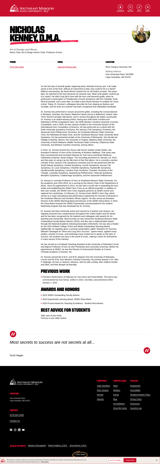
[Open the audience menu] (120, 8)
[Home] (32, 8)
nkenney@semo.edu (67, 67)
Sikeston (100, 399)
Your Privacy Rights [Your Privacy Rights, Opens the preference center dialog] (115, 460)
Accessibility (135, 390)
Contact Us (15, 421)
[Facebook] (11, 430)
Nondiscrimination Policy (140, 395)
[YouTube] (23, 430)
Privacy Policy (136, 399)
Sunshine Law (136, 408)
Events (116, 395)
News (115, 386)
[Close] (156, 460)
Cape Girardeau (103, 386)
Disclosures (135, 404)
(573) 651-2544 (17, 67)
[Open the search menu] (130, 8)
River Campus (103, 390)
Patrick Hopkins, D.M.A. (57, 445)
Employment (135, 386)
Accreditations (119, 404)
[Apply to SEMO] (139, 8)
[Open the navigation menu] (147, 8)
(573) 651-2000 (17, 415)
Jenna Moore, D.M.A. (78, 445)
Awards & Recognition (37, 445)
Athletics (116, 390)
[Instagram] (15, 430)
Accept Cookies (130, 460)
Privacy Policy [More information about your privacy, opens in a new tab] (45, 462)
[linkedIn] (19, 430)
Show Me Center (120, 408)
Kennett (100, 395)
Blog (115, 399)
